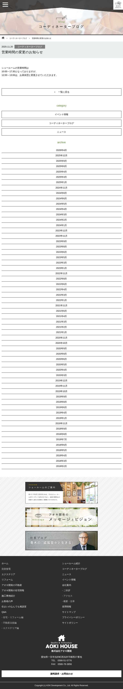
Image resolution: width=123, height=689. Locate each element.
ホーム (5, 563)
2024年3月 (61, 214)
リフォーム (7, 579)
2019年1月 (61, 418)
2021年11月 (62, 305)
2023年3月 (61, 262)
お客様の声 (7, 601)
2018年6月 (61, 445)
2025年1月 (61, 182)
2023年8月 (61, 246)
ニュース (61, 132)
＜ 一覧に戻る (61, 92)
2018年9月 (61, 428)
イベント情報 (61, 114)
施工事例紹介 (8, 596)
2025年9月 (61, 161)
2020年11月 (62, 337)
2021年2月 (61, 327)
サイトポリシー (70, 622)
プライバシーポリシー (73, 617)
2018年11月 (62, 423)
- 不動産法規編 (9, 622)
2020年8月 (61, 353)
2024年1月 (61, 225)
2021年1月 (61, 332)
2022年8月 (61, 278)
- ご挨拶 (66, 590)
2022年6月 (61, 284)
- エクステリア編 (10, 628)
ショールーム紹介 (71, 563)
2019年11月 (62, 386)
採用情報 (66, 606)
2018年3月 (61, 461)
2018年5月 (61, 450)
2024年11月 (62, 187)
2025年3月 (61, 177)
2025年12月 (62, 155)
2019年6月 (61, 407)
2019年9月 (61, 396)
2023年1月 (61, 268)
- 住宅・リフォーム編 (12, 617)
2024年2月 (61, 219)
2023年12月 (62, 230)
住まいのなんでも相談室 (14, 606)
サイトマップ (69, 612)
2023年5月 (61, 257)
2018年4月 (61, 455)
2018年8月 (61, 434)
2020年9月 (61, 348)
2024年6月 (61, 198)
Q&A (4, 612)
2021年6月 (61, 311)
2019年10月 (62, 391)
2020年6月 (61, 359)
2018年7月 (61, 439)
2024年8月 (61, 193)
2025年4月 (61, 171)
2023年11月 (62, 236)
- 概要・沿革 (68, 601)
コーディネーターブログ (18, 38)
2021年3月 (61, 321)
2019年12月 (62, 380)
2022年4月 (61, 289)
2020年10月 (62, 343)
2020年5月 (61, 364)
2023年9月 (61, 241)
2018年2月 (61, 466)
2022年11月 (62, 273)
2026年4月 (61, 150)
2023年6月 (61, 252)
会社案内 (66, 585)
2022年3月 (61, 295)
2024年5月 (61, 203)
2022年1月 (61, 300)
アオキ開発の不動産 (12, 585)
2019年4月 (61, 412)
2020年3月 (61, 375)
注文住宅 (6, 569)
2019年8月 (61, 402)
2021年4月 (61, 316)
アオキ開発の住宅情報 (13, 590)
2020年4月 (61, 369)
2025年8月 (61, 166)
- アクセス (67, 596)
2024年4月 (61, 209)
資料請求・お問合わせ (61, 673)
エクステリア (8, 574)
